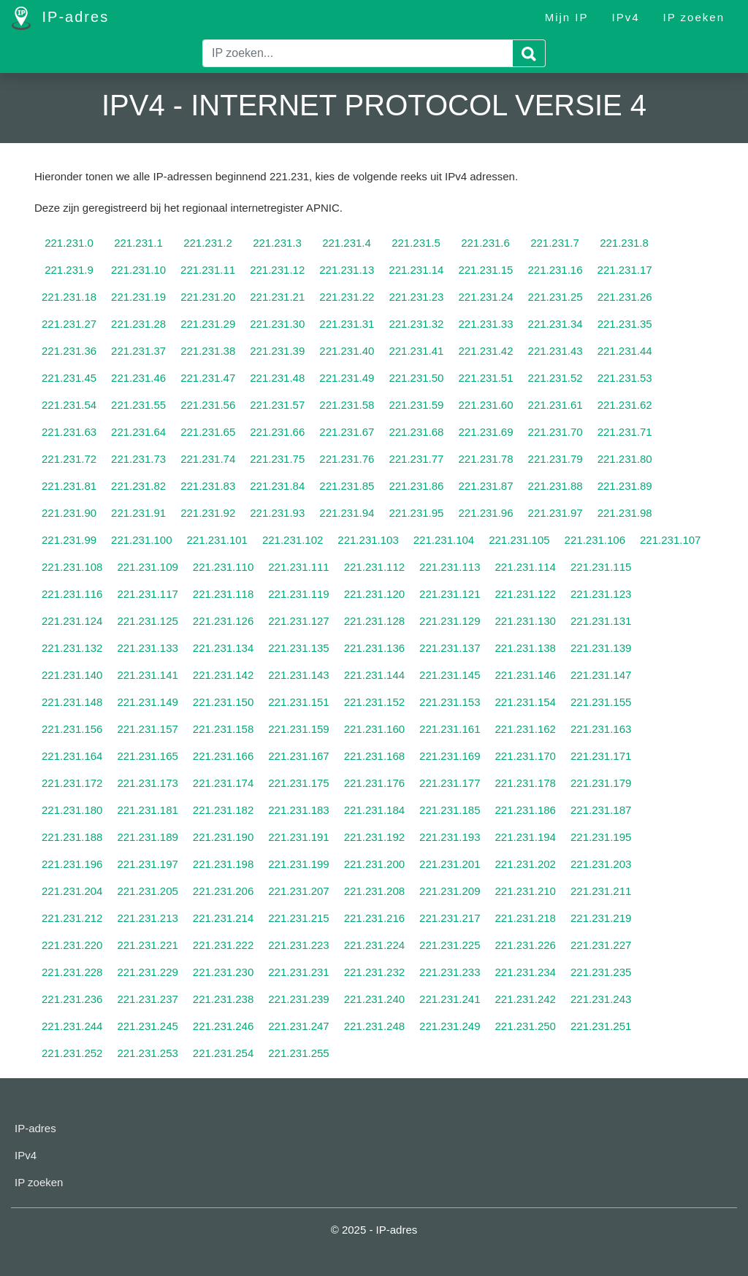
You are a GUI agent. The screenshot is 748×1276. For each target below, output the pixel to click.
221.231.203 (600, 864)
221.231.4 (346, 243)
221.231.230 (223, 972)
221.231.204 (72, 891)
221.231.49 (346, 378)
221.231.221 (147, 945)
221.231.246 (223, 1026)
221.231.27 (69, 324)
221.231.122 (525, 594)
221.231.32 (416, 324)
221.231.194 (525, 837)
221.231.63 (69, 432)
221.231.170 (525, 756)
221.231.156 (72, 729)
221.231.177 (449, 783)
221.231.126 (223, 621)
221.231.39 (277, 351)
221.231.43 (555, 351)
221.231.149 (147, 702)
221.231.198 (223, 864)
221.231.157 (147, 729)
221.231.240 (374, 999)
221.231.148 (72, 702)
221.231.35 (625, 324)
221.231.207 (298, 891)
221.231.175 (298, 783)
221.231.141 (147, 675)
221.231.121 (449, 594)
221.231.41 (416, 351)
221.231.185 (449, 810)
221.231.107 (670, 540)
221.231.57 (277, 405)
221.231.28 (138, 324)
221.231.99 (69, 540)
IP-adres (60, 18)
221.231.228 (72, 972)
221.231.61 (555, 405)
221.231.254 (223, 1053)
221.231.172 (72, 783)
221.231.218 (525, 918)
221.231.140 (72, 675)
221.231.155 (600, 702)
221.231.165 (147, 756)
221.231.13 (346, 270)
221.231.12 (277, 270)
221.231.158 (223, 729)
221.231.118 (223, 594)
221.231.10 (138, 270)
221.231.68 (416, 432)
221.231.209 (449, 891)
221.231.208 (374, 891)
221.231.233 (449, 972)
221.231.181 (147, 810)
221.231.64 (138, 432)
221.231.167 (298, 756)
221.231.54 (69, 405)
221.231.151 (298, 702)
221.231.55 (138, 405)
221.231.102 (292, 540)
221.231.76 (346, 459)
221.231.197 (147, 864)
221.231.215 (298, 918)
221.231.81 (69, 486)
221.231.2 (207, 243)
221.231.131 (600, 621)
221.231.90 (69, 513)
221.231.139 (600, 648)
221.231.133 (147, 648)
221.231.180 (72, 810)
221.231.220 (72, 945)
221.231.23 (416, 297)
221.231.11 (207, 270)
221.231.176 (374, 783)
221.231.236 (72, 999)
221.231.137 (449, 648)
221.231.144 (374, 675)
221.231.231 (298, 972)
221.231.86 (416, 486)
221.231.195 (600, 837)
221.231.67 (346, 432)
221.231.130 (525, 621)
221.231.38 (207, 351)
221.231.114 (525, 567)
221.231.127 (298, 621)
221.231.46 (138, 378)
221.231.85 (346, 486)
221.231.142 (223, 675)
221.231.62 (625, 405)
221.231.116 (72, 594)
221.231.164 (72, 756)
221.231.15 (485, 270)
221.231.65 (207, 432)
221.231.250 (525, 1026)
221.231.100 (141, 540)
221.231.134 (223, 648)
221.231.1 (138, 243)
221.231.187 (600, 810)
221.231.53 (625, 378)
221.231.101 (217, 540)
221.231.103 (367, 540)
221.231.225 (449, 945)
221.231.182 (223, 810)
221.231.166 (223, 756)
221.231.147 (600, 675)
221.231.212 (72, 918)
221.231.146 (525, 675)
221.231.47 (207, 378)
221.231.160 (374, 729)
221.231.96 (485, 513)
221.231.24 (485, 297)
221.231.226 (525, 945)
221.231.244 (72, 1026)
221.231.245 (147, 1026)
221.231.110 (223, 567)
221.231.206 (223, 891)
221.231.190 (223, 837)
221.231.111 (298, 567)
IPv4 (626, 17)
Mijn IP (567, 17)
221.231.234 (525, 972)
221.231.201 (449, 864)
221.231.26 (625, 297)
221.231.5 (416, 243)
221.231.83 (207, 486)
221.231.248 (374, 1026)
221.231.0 (69, 243)
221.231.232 (374, 972)
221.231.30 (277, 324)
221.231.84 (277, 486)
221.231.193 (449, 837)
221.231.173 (147, 783)
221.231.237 (147, 999)
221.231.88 (555, 486)
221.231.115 (600, 567)
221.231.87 (485, 486)
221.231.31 (346, 324)
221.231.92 (207, 513)
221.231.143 (298, 675)
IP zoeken (694, 17)
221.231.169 (449, 756)
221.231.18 (69, 297)
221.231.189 (147, 837)
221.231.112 (374, 567)
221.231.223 (298, 945)
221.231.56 (207, 405)
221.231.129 (449, 621)
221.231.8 (624, 243)
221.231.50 (416, 378)
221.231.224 (374, 945)
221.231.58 (346, 405)
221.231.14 (416, 270)
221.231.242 (525, 999)
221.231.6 (485, 243)
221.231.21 (277, 297)
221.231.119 (298, 594)
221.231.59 (416, 405)
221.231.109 (147, 567)
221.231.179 (600, 783)
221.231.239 (298, 999)
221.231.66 (277, 432)
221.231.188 (72, 837)
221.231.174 (223, 783)
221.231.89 (625, 486)
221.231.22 (346, 297)
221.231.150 (223, 702)
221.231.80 (625, 459)
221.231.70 (555, 432)
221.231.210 (525, 891)
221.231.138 (525, 648)
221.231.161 (449, 729)
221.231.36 (69, 351)
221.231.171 (600, 756)
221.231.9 (69, 270)
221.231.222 (223, 945)
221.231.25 (555, 297)
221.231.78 (485, 459)
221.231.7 (554, 243)
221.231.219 (600, 918)
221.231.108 (72, 567)
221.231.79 (555, 459)
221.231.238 (223, 999)
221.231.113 (449, 567)
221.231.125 (147, 621)
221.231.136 (374, 648)
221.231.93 (277, 513)
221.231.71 (625, 432)
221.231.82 (138, 486)
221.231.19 (138, 297)
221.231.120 (374, 594)
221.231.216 (374, 918)
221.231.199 (298, 864)
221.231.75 (277, 459)
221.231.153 (449, 702)
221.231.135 (298, 648)
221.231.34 (555, 324)
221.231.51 (485, 378)
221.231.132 (72, 648)
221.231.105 (519, 540)
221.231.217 (449, 918)
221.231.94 (346, 513)
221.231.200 (374, 864)
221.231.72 (69, 459)
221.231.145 (449, 675)
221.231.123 (600, 594)
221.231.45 (69, 378)
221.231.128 (374, 621)
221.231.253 (147, 1053)
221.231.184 (374, 810)
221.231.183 (298, 810)
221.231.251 (600, 1026)
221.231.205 (147, 891)
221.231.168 (374, 756)
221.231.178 (525, 783)
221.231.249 (449, 1026)
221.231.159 (298, 729)
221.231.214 (223, 918)
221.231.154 (525, 702)
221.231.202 (525, 864)
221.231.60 (485, 405)
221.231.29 (207, 324)
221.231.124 (72, 621)
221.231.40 (346, 351)
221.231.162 (525, 729)
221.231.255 (298, 1053)
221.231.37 (138, 351)
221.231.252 (72, 1053)
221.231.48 (277, 378)
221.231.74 (207, 459)
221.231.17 (625, 270)
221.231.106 (595, 540)
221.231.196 (72, 864)
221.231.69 (485, 432)
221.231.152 (374, 702)
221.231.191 (298, 837)
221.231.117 (147, 594)
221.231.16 (554, 270)
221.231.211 (600, 891)
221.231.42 (485, 351)
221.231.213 (147, 918)
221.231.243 (600, 999)
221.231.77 (416, 459)
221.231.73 (138, 459)
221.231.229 (147, 972)
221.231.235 (600, 972)
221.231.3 (277, 243)
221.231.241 (449, 999)
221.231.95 (416, 513)
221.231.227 (600, 945)
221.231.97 (555, 513)
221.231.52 (555, 378)
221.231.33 (485, 324)
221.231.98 (625, 513)
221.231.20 (207, 297)
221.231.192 (374, 837)
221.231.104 (443, 540)
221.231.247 (298, 1026)
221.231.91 (138, 513)
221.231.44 (625, 351)
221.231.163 (600, 729)
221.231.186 (525, 810)
